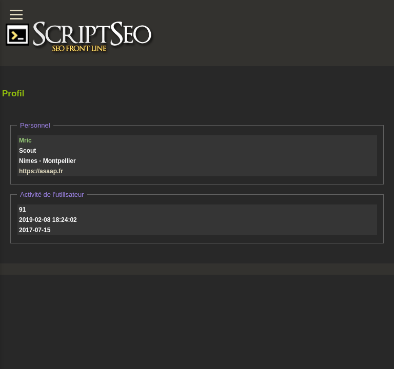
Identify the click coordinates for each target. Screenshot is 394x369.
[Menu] (16, 14)
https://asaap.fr (41, 171)
